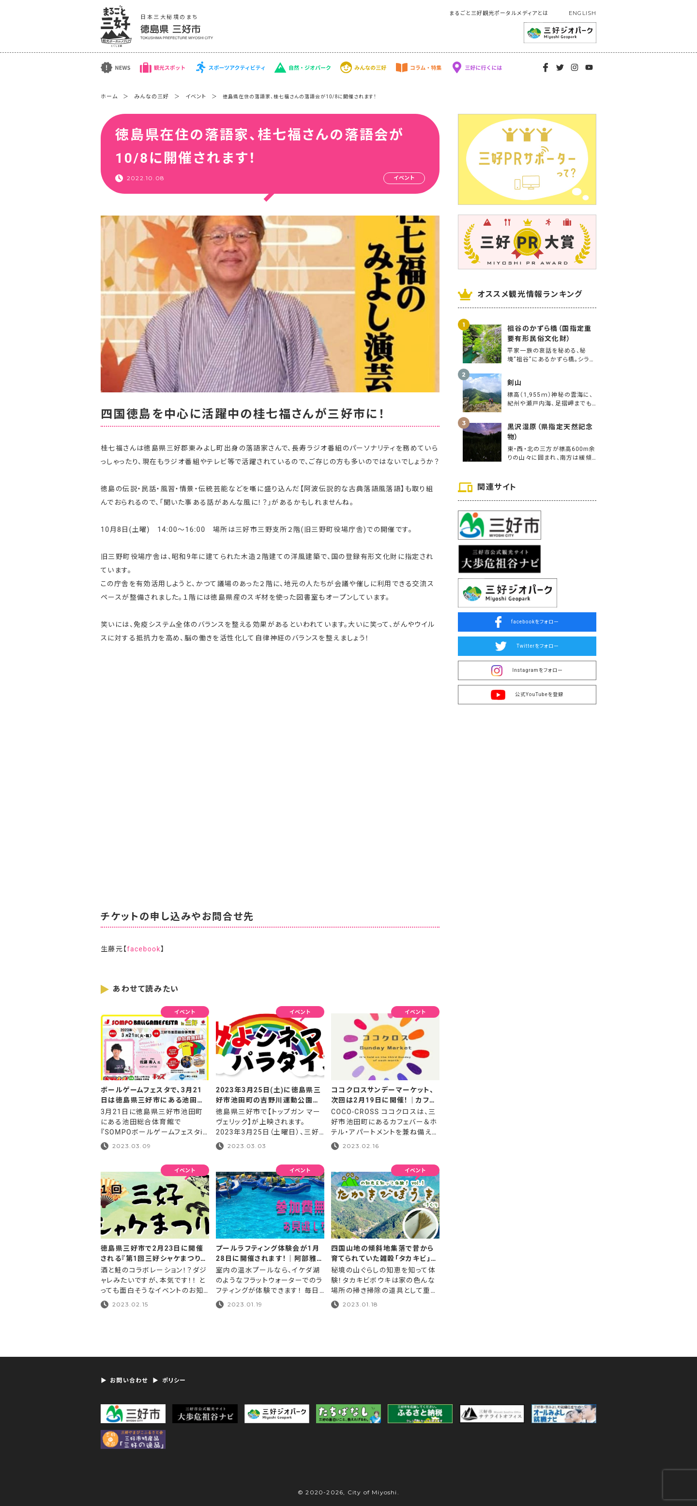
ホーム (109, 96)
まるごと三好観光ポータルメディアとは (498, 13)
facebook (144, 949)
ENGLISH (582, 13)
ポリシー (174, 1380)
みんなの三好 (151, 96)
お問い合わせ (129, 1380)
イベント (195, 96)
